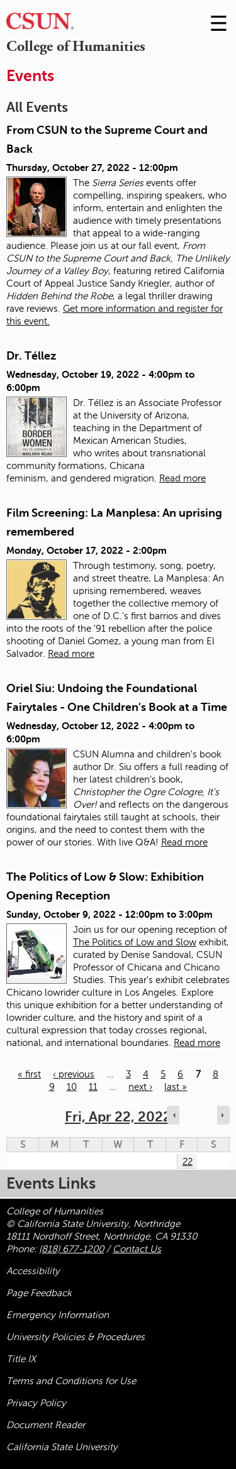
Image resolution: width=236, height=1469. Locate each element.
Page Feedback (39, 1293)
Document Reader (45, 1425)
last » (175, 1087)
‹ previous (73, 1074)
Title (21, 1359)
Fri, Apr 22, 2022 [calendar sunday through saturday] (118, 1117)
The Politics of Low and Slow (134, 942)
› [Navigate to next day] (222, 1115)
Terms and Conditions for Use (71, 1381)
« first (29, 1074)
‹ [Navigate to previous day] (174, 1115)
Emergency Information (57, 1315)
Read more (182, 478)
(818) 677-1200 (71, 1249)
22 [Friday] (188, 1162)
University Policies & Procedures (75, 1337)
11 (93, 1087)
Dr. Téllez (31, 355)
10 (72, 1087)
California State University (62, 1447)
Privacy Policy (36, 1403)
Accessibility (33, 1271)
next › (140, 1087)
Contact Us (137, 1249)
